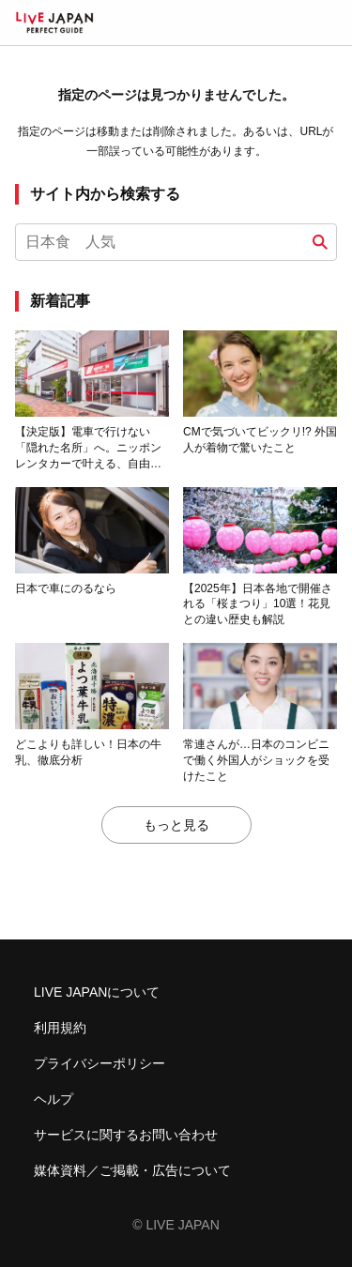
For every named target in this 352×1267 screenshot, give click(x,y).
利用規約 (60, 1027)
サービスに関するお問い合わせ (126, 1134)
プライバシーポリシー (99, 1063)
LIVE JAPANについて (97, 992)
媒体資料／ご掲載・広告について (132, 1170)
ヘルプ (53, 1099)
